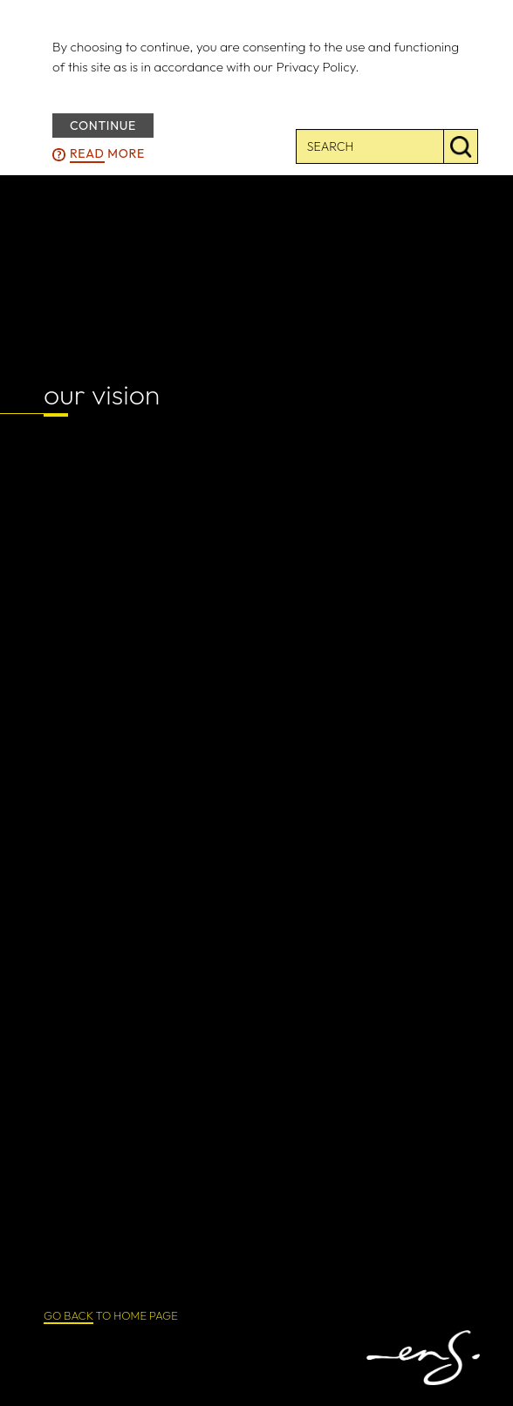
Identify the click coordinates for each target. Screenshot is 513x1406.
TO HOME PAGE (111, 1316)
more (107, 154)
